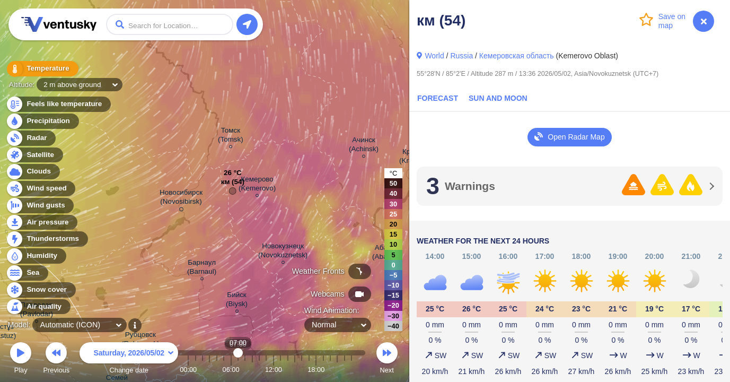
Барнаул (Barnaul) (201, 268)
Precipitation (42, 121)
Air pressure (41, 222)
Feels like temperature (58, 104)
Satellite (34, 155)
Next (387, 359)
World (434, 55)
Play (20, 359)
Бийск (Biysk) (237, 301)
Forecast (437, 98)
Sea (26, 273)
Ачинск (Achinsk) (364, 146)
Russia (461, 55)
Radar (30, 138)
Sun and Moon (498, 98)
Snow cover (40, 290)
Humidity (35, 256)
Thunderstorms (46, 239)
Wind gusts (39, 205)
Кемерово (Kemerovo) (257, 185)
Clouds (32, 171)
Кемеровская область (516, 55)
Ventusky (57, 24)
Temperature (41, 68)
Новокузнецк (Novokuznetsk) (282, 252)
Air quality (37, 307)
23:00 (351, 370)
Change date (129, 359)
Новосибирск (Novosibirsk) (181, 198)
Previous (56, 359)
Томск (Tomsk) (230, 136)
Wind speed (40, 188)
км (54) (232, 184)
